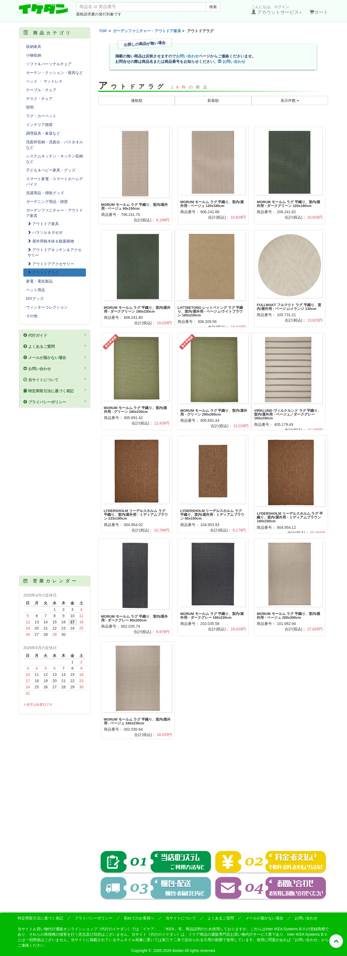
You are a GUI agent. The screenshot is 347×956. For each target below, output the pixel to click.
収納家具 (33, 46)
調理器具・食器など (43, 133)
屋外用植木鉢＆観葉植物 (50, 241)
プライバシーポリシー (54, 401)
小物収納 (33, 55)
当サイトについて (54, 379)
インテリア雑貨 (39, 124)
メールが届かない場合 (54, 357)
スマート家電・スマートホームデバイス (54, 181)
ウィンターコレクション (47, 307)
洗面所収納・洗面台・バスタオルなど (54, 145)
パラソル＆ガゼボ (45, 232)
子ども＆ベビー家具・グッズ (50, 170)
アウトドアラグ (43, 272)
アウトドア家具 (43, 224)
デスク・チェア (39, 98)
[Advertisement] (213, 799)
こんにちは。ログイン (276, 10)
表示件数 (290, 100)
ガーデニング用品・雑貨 (47, 201)
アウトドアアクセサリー (50, 264)
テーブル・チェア (41, 90)
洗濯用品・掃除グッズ (45, 193)
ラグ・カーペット (41, 116)
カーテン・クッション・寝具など (54, 72)
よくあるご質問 (54, 346)
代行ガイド (54, 335)
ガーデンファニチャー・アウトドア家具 (147, 31)
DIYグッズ (35, 298)
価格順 (136, 100)
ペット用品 (35, 290)
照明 (30, 107)
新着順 (213, 100)
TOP (103, 31)
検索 (213, 7)
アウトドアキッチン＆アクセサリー (54, 252)
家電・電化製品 (39, 281)
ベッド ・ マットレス (44, 81)
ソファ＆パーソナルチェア (49, 64)
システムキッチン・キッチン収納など (54, 159)
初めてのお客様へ (139, 918)
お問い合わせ (187, 56)
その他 (31, 316)
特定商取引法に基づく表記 (54, 390)
